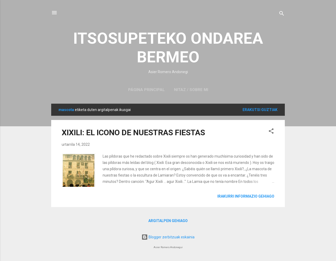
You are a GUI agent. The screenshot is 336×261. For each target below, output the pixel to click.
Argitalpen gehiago (168, 221)
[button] (271, 132)
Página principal (146, 89)
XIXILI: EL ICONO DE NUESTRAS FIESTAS (133, 132)
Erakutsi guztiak (260, 110)
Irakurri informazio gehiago (245, 196)
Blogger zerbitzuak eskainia (168, 237)
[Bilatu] (282, 14)
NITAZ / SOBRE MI (191, 89)
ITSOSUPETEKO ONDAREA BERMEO (168, 47)
